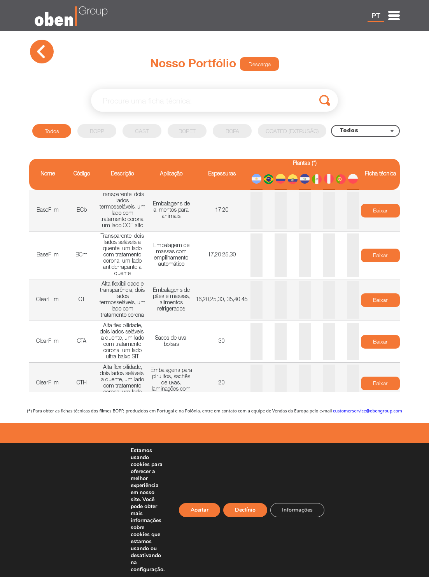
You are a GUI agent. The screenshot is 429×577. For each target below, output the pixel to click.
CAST (142, 131)
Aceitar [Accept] (199, 510)
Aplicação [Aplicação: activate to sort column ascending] (171, 174)
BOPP (97, 131)
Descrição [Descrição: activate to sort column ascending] (122, 174)
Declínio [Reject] (245, 510)
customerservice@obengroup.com (367, 411)
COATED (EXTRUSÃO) (292, 131)
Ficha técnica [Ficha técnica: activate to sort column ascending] (380, 174)
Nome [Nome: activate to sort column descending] (47, 174)
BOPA (232, 131)
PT (375, 15)
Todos (52, 131)
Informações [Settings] (297, 510)
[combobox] (365, 131)
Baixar (380, 210)
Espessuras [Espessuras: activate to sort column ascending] (222, 174)
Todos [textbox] (349, 131)
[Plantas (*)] (305, 174)
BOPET (187, 131)
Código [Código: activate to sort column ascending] (82, 174)
